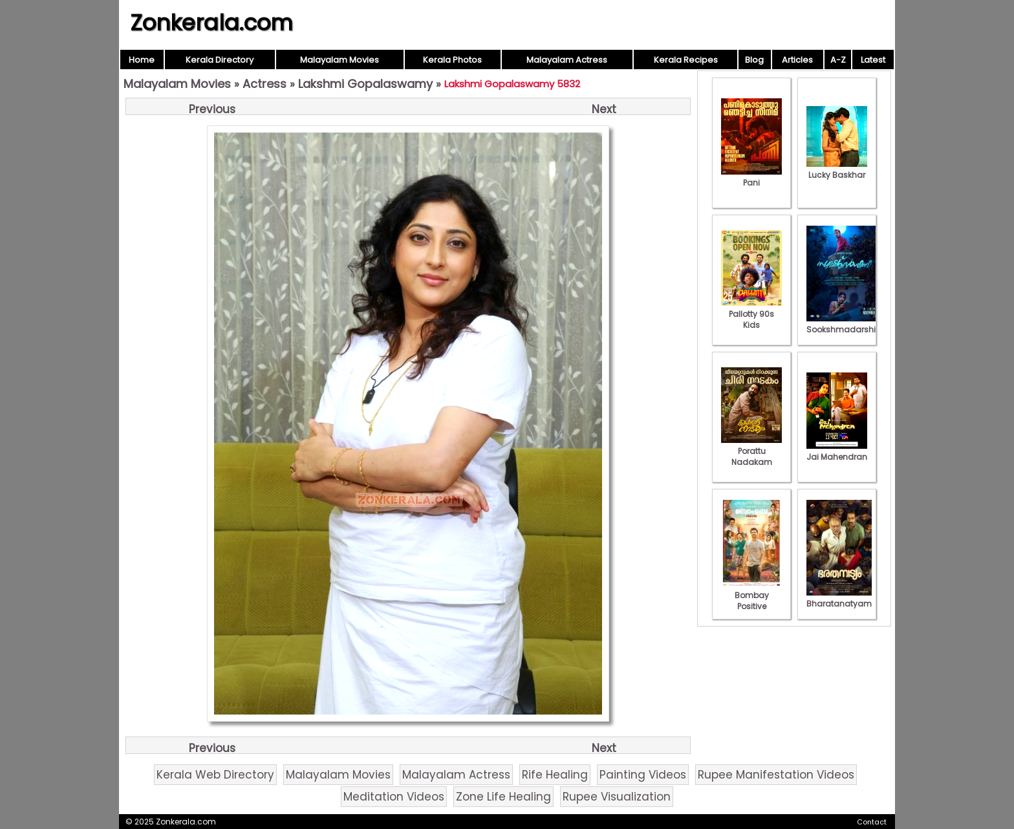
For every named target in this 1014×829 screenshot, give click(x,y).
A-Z (838, 60)
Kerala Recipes (686, 60)
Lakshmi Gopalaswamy (365, 84)
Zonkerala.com (211, 22)
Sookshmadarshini (844, 324)
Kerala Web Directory (215, 774)
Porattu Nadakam (751, 451)
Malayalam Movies (339, 60)
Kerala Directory (219, 60)
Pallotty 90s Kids (751, 313)
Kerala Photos (452, 60)
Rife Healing (555, 774)
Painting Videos (642, 774)
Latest (873, 60)
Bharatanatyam (839, 598)
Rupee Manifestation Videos (776, 774)
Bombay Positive (751, 595)
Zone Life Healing (503, 796)
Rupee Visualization (617, 796)
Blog (754, 60)
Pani (751, 177)
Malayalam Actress (566, 60)
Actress (264, 84)
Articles (797, 60)
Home (142, 60)
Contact (872, 822)
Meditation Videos (393, 796)
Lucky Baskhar (836, 169)
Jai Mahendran (836, 451)
